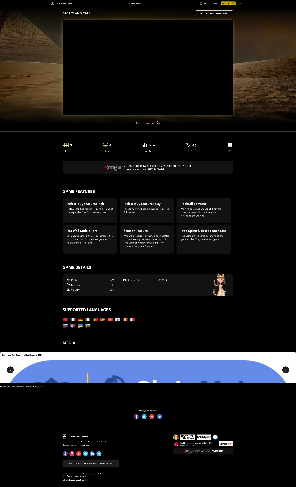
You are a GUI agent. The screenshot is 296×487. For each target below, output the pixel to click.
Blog (106, 442)
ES (240, 3)
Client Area (84, 445)
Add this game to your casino (214, 13)
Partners (91, 442)
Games (65, 442)
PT (243, 3)
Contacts (66, 445)
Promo (83, 442)
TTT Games (74, 442)
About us (74, 445)
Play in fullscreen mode (148, 123)
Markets (100, 442)
